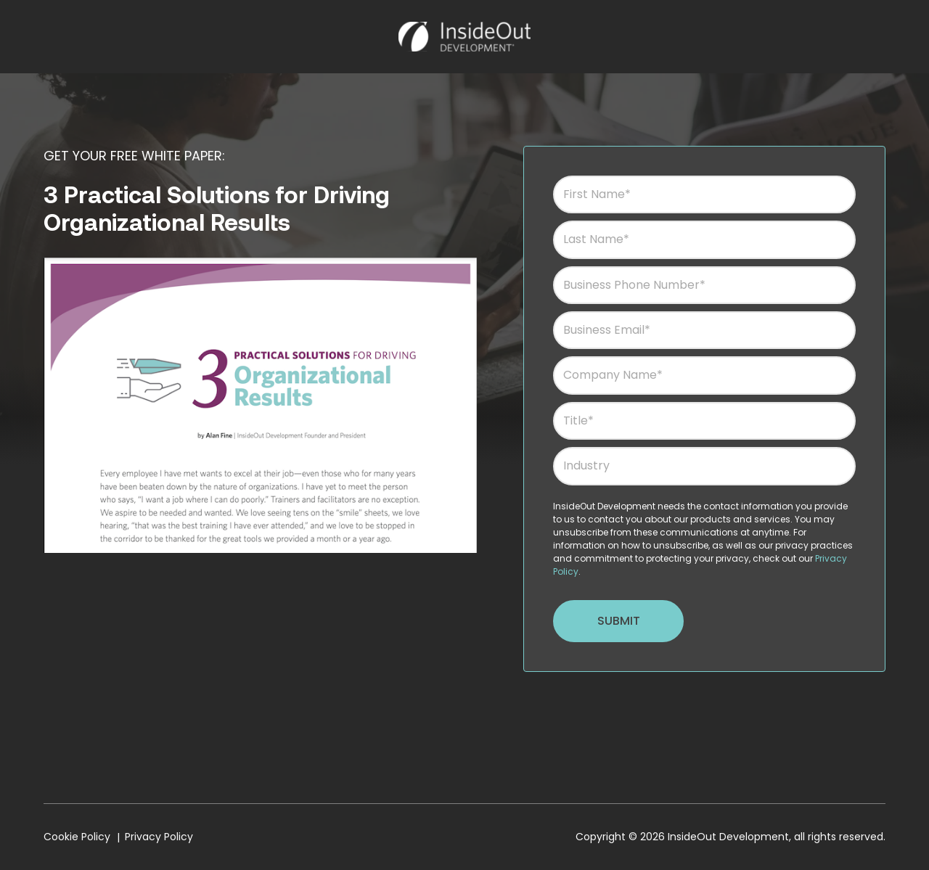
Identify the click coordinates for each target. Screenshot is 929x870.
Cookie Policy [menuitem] (77, 836)
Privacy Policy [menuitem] (159, 836)
